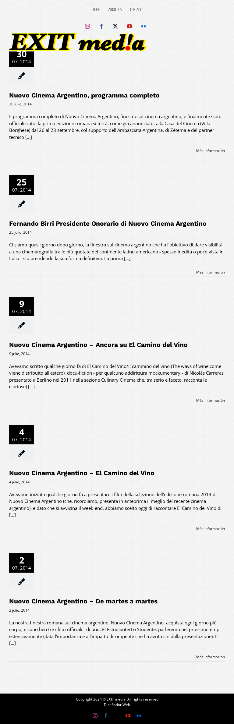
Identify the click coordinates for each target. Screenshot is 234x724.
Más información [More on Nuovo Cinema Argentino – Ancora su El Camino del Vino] (210, 400)
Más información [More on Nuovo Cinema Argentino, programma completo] (210, 150)
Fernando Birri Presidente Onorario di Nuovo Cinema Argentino (108, 223)
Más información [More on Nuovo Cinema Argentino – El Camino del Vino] (210, 528)
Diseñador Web (117, 704)
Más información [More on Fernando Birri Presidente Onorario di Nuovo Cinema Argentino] (210, 272)
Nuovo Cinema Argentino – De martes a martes (83, 601)
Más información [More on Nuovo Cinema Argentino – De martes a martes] (210, 656)
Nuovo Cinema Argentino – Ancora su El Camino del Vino (98, 344)
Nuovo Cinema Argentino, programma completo (84, 95)
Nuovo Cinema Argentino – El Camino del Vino (81, 473)
